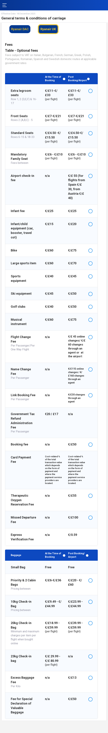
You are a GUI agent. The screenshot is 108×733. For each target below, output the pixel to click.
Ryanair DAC (20, 29)
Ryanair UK (48, 29)
